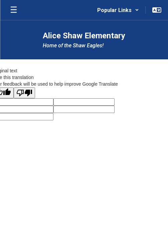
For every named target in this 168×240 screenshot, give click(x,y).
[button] (118, 10)
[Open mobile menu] (13, 10)
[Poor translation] (24, 92)
